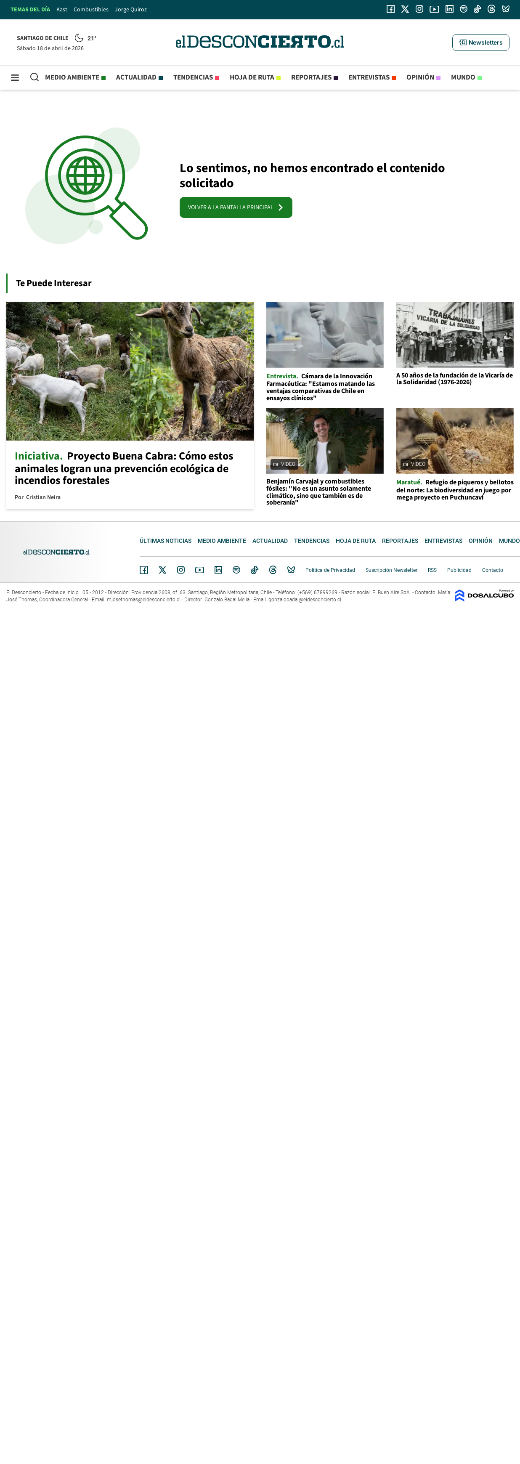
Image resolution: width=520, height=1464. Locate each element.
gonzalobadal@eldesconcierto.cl (304, 600)
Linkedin (218, 570)
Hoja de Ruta (252, 77)
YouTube (199, 570)
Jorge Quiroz (131, 9)
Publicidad (459, 570)
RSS (432, 570)
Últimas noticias (165, 540)
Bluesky (291, 570)
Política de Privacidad (330, 570)
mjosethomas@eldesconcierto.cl (143, 600)
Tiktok (254, 570)
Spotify (236, 570)
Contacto (492, 570)
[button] (480, 42)
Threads (273, 570)
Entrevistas (369, 77)
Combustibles (91, 9)
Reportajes (311, 77)
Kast (61, 9)
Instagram (181, 570)
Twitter (163, 569)
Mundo (463, 77)
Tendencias (193, 77)
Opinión (420, 77)
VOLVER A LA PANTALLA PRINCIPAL (236, 207)
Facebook (144, 570)
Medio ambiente (72, 77)
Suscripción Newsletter (391, 570)
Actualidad (136, 77)
